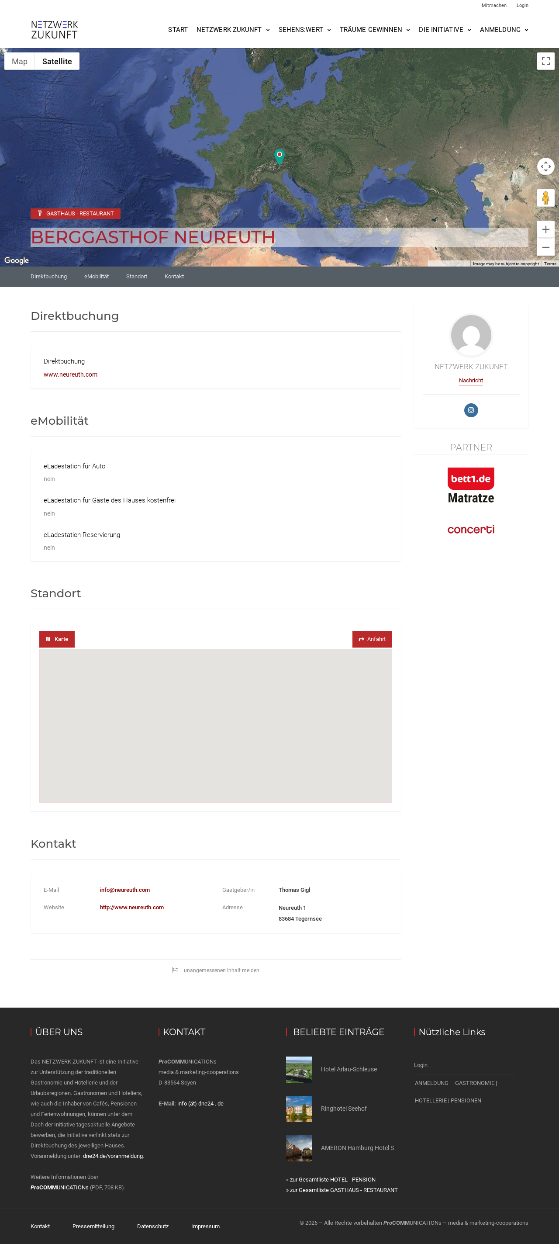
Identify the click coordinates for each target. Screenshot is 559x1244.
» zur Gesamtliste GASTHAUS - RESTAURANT (342, 1190)
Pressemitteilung (93, 1226)
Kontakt (174, 276)
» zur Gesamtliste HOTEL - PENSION (331, 1179)
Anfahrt (371, 639)
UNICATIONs (60, 1187)
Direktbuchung (49, 276)
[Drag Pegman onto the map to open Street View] (546, 198)
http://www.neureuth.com (132, 907)
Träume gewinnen (371, 30)
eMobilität (96, 276)
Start (178, 30)
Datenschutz (153, 1226)
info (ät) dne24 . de (200, 1103)
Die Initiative (441, 30)
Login (522, 5)
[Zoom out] (546, 247)
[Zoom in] (546, 229)
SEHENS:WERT (301, 30)
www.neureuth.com (70, 374)
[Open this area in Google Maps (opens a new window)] (16, 261)
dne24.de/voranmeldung (113, 1156)
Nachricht (471, 380)
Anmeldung (500, 30)
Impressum (205, 1226)
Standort (136, 276)
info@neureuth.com (125, 890)
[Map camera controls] (546, 166)
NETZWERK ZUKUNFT (229, 30)
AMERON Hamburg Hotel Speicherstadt (374, 1147)
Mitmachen (494, 5)
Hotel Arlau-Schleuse (349, 1069)
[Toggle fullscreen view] (546, 61)
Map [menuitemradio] (20, 61)
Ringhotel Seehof (344, 1108)
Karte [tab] (57, 639)
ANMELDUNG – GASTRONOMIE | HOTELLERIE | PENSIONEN (456, 1092)
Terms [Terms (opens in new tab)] (550, 263)
